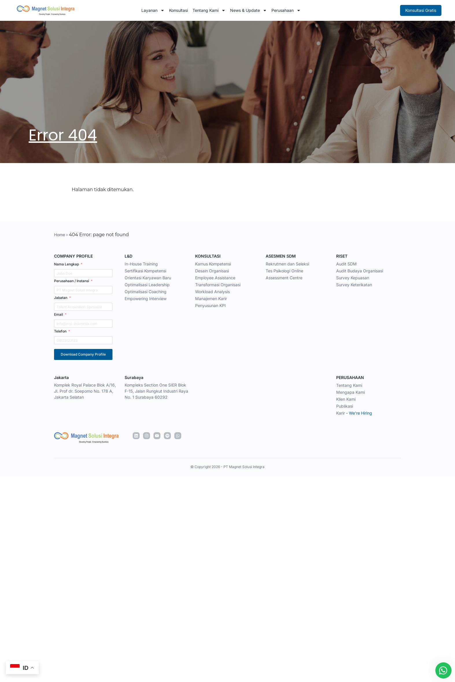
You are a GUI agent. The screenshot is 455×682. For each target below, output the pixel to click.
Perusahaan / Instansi (71, 281)
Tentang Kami (209, 10)
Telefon (60, 331)
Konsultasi (178, 10)
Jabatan (60, 297)
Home (59, 234)
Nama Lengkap (66, 264)
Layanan (152, 10)
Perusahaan (286, 10)
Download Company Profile (83, 354)
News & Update (248, 10)
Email (58, 314)
